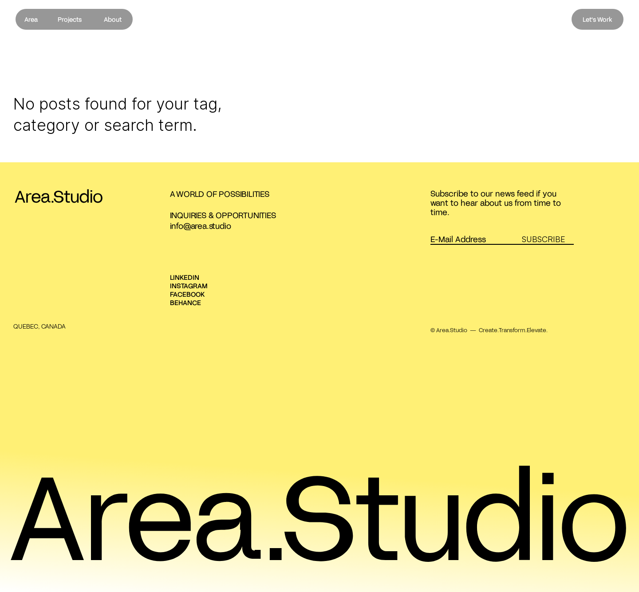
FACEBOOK (187, 294)
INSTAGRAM (189, 286)
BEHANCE (185, 302)
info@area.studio (200, 226)
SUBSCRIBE (543, 239)
